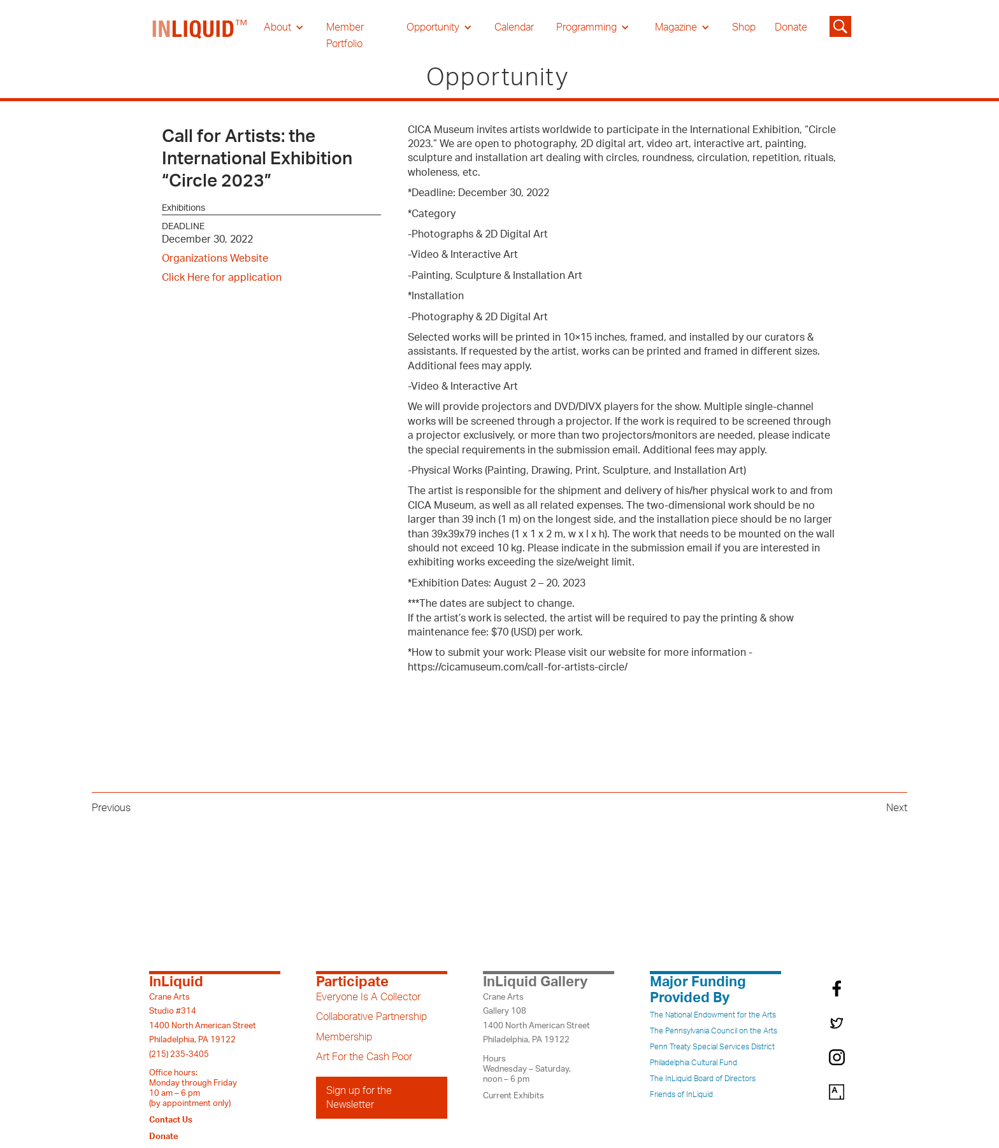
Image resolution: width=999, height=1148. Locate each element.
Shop (744, 27)
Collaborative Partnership (371, 1017)
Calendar (514, 27)
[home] (200, 35)
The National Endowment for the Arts (713, 1015)
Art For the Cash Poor (364, 1057)
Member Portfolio (345, 35)
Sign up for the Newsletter (359, 1098)
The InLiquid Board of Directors (703, 1078)
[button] (284, 27)
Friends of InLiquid (681, 1094)
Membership (344, 1037)
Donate (791, 27)
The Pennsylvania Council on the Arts (713, 1031)
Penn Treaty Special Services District (712, 1047)
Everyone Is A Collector (368, 997)
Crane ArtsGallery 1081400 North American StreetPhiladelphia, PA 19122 (536, 1018)
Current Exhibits (513, 1096)
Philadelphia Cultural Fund (693, 1063)
